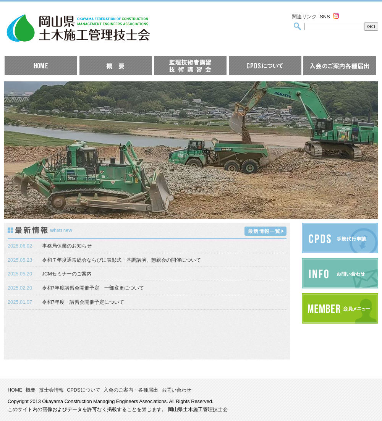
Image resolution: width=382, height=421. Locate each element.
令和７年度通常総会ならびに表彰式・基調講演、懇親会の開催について (121, 260)
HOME (15, 390)
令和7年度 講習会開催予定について (83, 302)
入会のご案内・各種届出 (131, 390)
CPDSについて (83, 390)
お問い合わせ (176, 390)
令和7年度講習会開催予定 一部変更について (93, 288)
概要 (31, 390)
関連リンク (304, 16)
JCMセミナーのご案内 (67, 274)
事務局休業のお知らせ (67, 246)
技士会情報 (51, 390)
